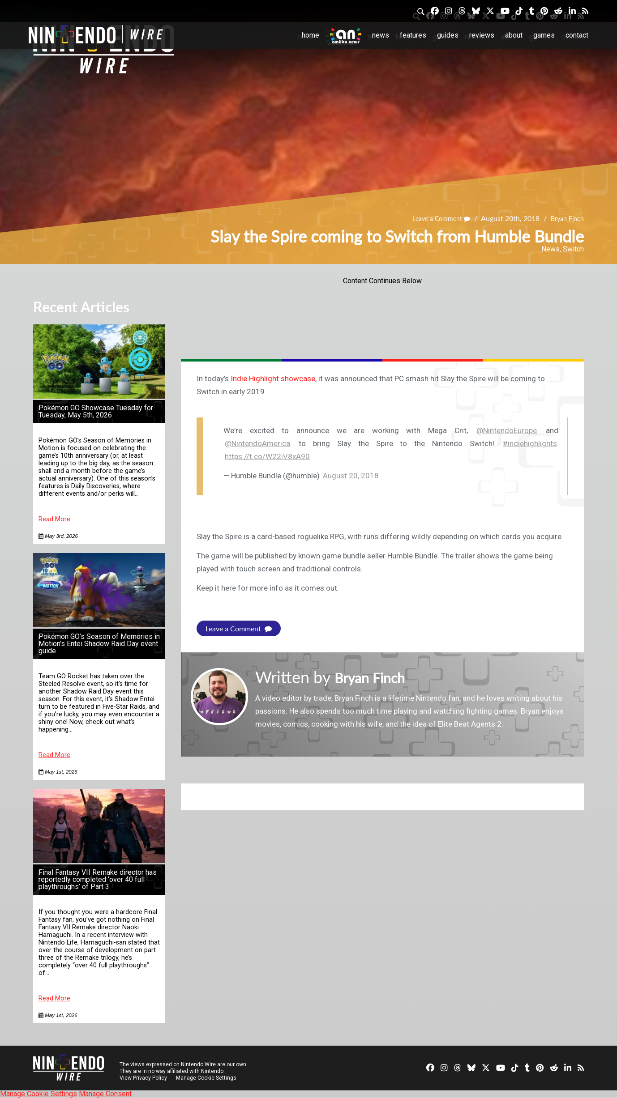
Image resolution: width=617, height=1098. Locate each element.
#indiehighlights (530, 443)
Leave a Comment (433, 218)
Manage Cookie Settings (207, 1078)
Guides (447, 35)
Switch (573, 249)
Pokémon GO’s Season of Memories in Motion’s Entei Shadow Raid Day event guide (99, 643)
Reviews (481, 35)
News (380, 35)
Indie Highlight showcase (273, 378)
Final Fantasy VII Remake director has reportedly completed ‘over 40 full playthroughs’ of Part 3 (98, 879)
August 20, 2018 (351, 475)
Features (413, 35)
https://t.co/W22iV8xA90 (267, 456)
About (514, 35)
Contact (577, 35)
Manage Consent (105, 1093)
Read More (54, 519)
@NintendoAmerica (257, 443)
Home (310, 35)
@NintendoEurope (506, 430)
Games (544, 35)
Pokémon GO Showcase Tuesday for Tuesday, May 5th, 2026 (96, 411)
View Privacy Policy (143, 1078)
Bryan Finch (565, 218)
